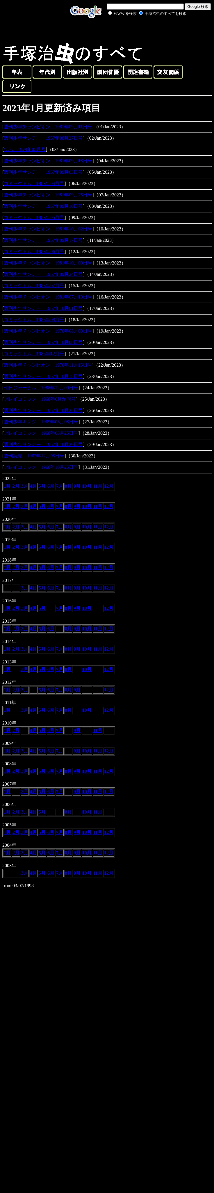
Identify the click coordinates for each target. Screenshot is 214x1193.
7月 (59, 486)
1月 (7, 486)
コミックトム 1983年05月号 (34, 217)
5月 (42, 486)
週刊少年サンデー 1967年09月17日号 (43, 240)
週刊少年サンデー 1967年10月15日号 (43, 376)
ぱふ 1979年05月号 (25, 149)
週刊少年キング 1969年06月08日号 (41, 421)
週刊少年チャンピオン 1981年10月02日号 (48, 228)
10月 (87, 486)
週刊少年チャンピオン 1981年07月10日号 (48, 296)
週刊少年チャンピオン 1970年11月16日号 (48, 365)
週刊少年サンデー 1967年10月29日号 (43, 444)
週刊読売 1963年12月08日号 (34, 455)
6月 (50, 486)
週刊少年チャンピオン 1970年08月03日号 (48, 331)
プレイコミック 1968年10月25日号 (41, 467)
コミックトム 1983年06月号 (34, 251)
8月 (68, 486)
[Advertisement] (141, 30)
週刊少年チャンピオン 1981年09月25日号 (48, 194)
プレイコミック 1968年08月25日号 (41, 433)
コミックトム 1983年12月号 (34, 353)
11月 (97, 486)
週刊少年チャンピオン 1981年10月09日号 (48, 262)
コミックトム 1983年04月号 (34, 183)
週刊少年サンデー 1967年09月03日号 (43, 172)
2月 (16, 486)
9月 (77, 486)
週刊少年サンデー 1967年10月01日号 (43, 308)
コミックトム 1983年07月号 (34, 285)
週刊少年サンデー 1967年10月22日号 (43, 410)
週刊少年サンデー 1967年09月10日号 (43, 206)
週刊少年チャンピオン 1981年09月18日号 (48, 160)
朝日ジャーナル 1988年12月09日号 (41, 387)
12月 (108, 486)
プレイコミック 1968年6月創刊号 (40, 399)
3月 (24, 486)
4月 (33, 486)
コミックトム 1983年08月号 (34, 319)
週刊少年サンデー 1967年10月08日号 (43, 342)
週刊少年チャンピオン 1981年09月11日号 (48, 126)
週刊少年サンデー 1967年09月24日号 (43, 274)
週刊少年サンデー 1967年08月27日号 (43, 138)
